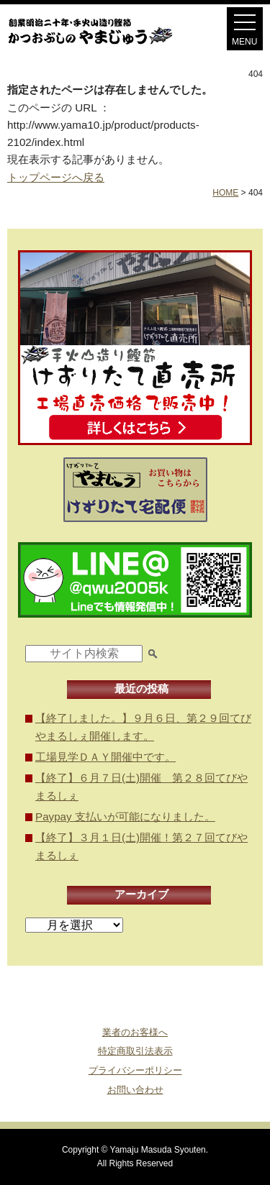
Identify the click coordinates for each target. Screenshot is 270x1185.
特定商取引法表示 (135, 1051)
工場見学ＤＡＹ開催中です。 (105, 757)
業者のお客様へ (135, 1032)
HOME (225, 193)
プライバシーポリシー (135, 1070)
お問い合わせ (135, 1089)
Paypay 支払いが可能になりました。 (125, 816)
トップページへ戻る (55, 177)
